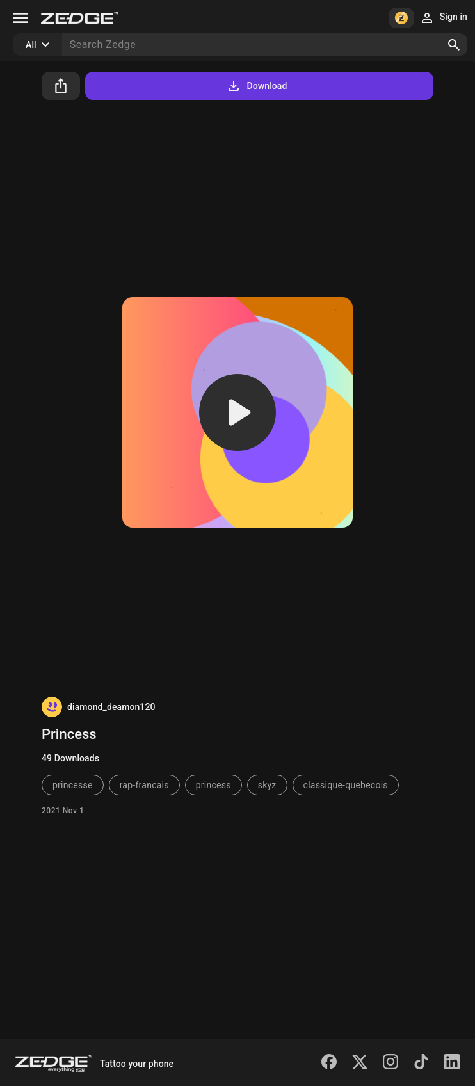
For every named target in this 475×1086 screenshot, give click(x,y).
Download (256, 85)
